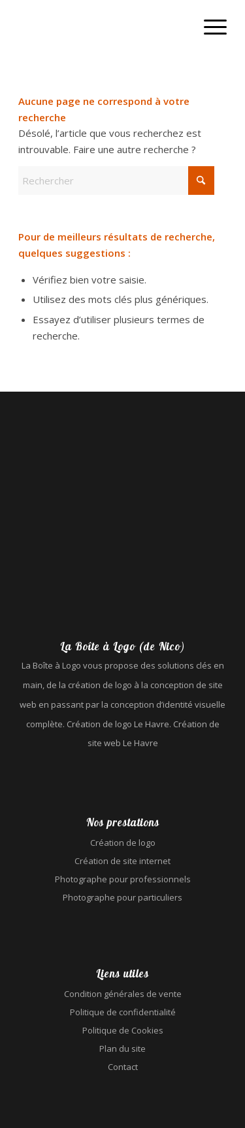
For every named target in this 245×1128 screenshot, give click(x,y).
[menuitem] (209, 26)
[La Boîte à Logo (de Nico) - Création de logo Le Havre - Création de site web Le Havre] (101, 26)
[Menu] (209, 26)
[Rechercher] (116, 180)
